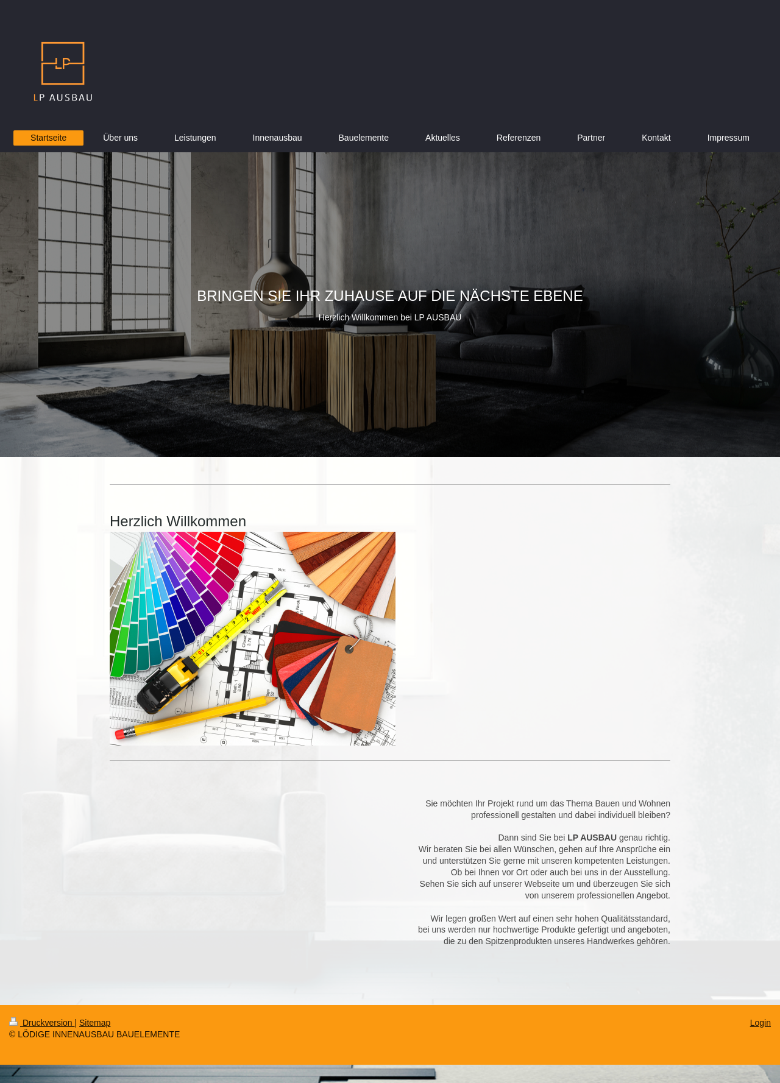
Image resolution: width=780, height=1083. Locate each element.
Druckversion (41, 1023)
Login (760, 1023)
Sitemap (94, 1023)
